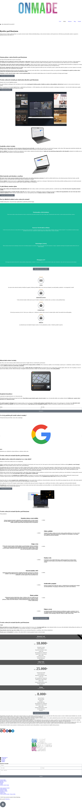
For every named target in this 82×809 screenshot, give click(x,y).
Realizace (70, 21)
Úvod (60, 21)
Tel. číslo (42, 407)
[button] (0, 436)
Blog (75, 21)
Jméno (1, 407)
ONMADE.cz (7, 799)
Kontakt (79, 21)
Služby (64, 21)
